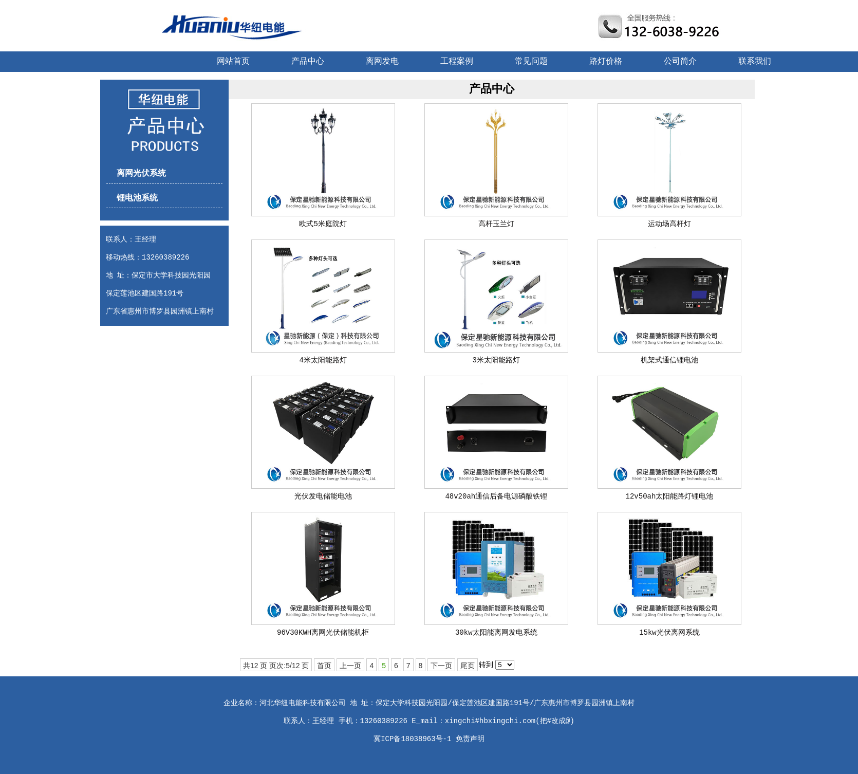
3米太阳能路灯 (496, 360)
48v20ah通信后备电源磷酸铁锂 (496, 496)
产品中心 (307, 61)
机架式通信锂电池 (669, 360)
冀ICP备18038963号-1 (412, 739)
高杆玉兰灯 (496, 224)
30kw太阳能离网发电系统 (496, 633)
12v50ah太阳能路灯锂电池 (670, 496)
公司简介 (680, 61)
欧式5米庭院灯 (322, 224)
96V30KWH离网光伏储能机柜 (323, 633)
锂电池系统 (137, 198)
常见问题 (531, 61)
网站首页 (233, 61)
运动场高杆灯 (669, 224)
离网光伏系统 (141, 173)
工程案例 (456, 61)
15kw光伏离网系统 (669, 633)
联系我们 (754, 61)
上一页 (350, 665)
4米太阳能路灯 (322, 360)
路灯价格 (605, 61)
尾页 (467, 665)
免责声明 (470, 739)
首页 (324, 665)
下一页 (441, 665)
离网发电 (382, 61)
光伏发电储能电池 (323, 496)
